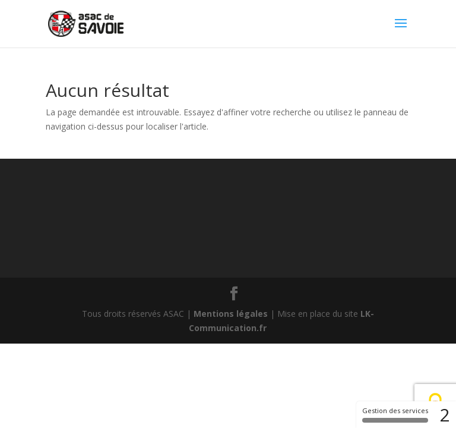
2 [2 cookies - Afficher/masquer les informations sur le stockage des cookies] (445, 414)
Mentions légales (231, 313)
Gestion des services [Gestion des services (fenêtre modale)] (395, 414)
